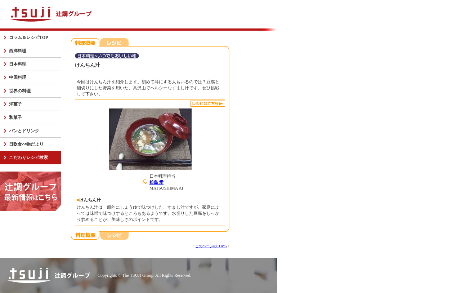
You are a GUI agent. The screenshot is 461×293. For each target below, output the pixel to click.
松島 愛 (156, 182)
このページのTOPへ (211, 246)
